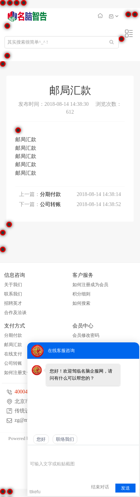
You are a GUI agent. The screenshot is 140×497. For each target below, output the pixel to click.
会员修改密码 (85, 335)
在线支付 (13, 354)
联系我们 (13, 294)
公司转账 (50, 204)
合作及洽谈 (15, 312)
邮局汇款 (13, 344)
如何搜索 (81, 303)
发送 (125, 488)
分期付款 (50, 194)
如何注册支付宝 (19, 372)
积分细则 (81, 294)
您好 (41, 439)
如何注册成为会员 (90, 284)
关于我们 (13, 284)
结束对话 (100, 487)
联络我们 (65, 439)
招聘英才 (13, 303)
